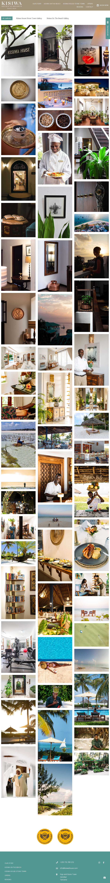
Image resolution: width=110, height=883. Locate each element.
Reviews (80, 7)
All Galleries (6, 18)
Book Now (102, 5)
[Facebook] (103, 862)
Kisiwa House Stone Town (74, 4)
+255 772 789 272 (67, 862)
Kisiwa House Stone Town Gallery (29, 18)
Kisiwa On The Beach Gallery (58, 18)
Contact (89, 7)
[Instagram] (99, 862)
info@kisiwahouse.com (69, 868)
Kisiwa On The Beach (52, 4)
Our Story (37, 4)
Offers (90, 4)
